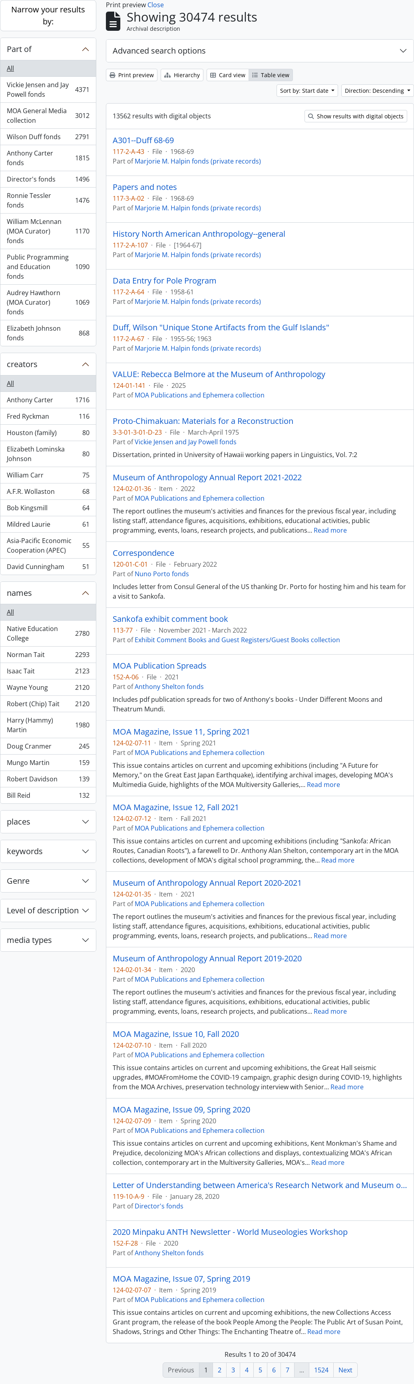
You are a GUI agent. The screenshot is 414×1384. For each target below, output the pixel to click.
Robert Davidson (48, 780)
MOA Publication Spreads (160, 666)
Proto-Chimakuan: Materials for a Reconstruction (203, 421)
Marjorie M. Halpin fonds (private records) (198, 161)
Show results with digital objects (356, 116)
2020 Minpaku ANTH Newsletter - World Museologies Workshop (230, 1232)
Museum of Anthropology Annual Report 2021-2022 (207, 477)
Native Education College (48, 633)
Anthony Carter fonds (48, 158)
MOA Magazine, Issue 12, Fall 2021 (176, 807)
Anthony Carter (48, 401)
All (10, 68)
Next (345, 1370)
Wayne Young (48, 689)
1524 (321, 1370)
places (18, 821)
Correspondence (143, 553)
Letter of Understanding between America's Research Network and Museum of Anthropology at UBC (260, 1185)
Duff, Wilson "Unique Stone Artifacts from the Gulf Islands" (221, 327)
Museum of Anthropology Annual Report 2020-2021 (207, 883)
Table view (270, 75)
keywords (25, 851)
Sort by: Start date (305, 90)
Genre (18, 880)
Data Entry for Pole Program (165, 281)
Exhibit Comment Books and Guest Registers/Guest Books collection (237, 639)
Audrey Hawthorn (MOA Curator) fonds (48, 302)
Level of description (43, 910)
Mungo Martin (48, 764)
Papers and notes (145, 187)
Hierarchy (182, 75)
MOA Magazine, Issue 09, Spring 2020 (181, 1109)
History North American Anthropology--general (199, 234)
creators (22, 364)
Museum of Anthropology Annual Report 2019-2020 (207, 958)
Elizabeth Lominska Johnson (48, 454)
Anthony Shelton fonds (169, 686)
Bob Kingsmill (48, 509)
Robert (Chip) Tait (48, 705)
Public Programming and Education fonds (48, 267)
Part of (19, 49)
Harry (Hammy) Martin (48, 725)
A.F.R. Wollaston (48, 493)
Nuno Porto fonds (162, 573)
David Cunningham (48, 568)
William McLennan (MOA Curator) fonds (48, 231)
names (19, 592)
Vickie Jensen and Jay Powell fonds (48, 89)
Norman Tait (48, 656)
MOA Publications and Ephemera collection (200, 395)
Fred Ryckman (48, 418)
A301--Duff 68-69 (143, 140)
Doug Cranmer (48, 748)
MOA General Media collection (48, 115)
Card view (227, 75)
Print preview (131, 75)
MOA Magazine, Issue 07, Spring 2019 (181, 1279)
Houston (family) (48, 434)
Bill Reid (48, 797)
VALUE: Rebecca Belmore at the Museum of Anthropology (219, 374)
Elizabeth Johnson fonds (48, 333)
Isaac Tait (48, 672)
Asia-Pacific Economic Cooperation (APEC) (48, 545)
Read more (330, 530)
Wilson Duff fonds (48, 138)
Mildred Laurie (48, 526)
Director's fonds (48, 181)
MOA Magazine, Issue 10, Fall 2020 (176, 1034)
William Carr (48, 476)
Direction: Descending (375, 90)
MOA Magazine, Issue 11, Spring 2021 (181, 732)
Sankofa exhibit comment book (170, 619)
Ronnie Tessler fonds (48, 200)
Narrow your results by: (48, 15)
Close (155, 4)
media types (29, 940)
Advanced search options (159, 50)
